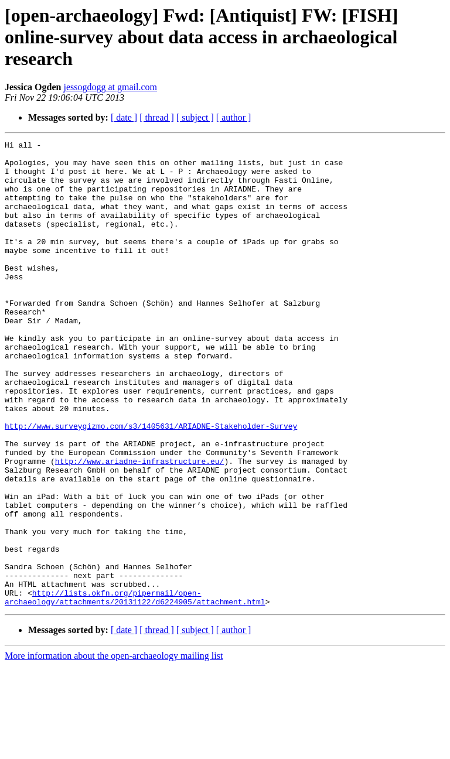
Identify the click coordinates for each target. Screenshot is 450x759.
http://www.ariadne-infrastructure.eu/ (139, 526)
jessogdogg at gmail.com (110, 87)
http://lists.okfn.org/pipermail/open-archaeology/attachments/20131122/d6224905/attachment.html (135, 689)
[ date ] (124, 117)
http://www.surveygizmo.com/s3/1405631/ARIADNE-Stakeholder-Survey (151, 483)
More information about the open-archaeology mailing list (114, 749)
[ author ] (233, 117)
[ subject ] (195, 117)
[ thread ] (156, 117)
